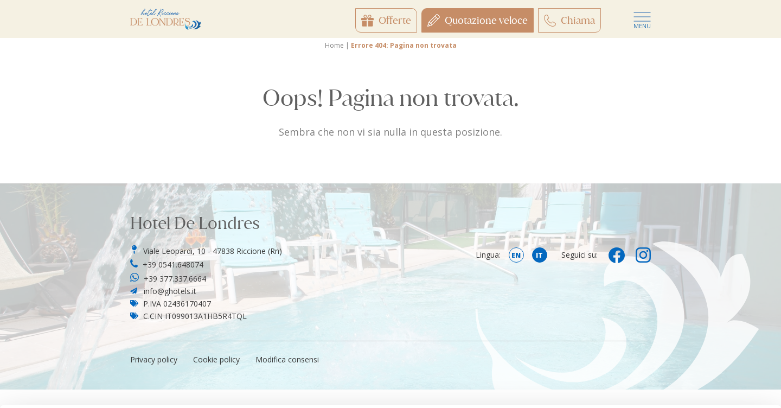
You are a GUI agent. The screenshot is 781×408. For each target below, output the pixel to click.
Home (334, 45)
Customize (691, 316)
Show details (167, 386)
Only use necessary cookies (690, 351)
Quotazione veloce (477, 20)
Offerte (386, 20)
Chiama (569, 20)
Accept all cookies (690, 280)
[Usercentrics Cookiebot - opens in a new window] (70, 387)
